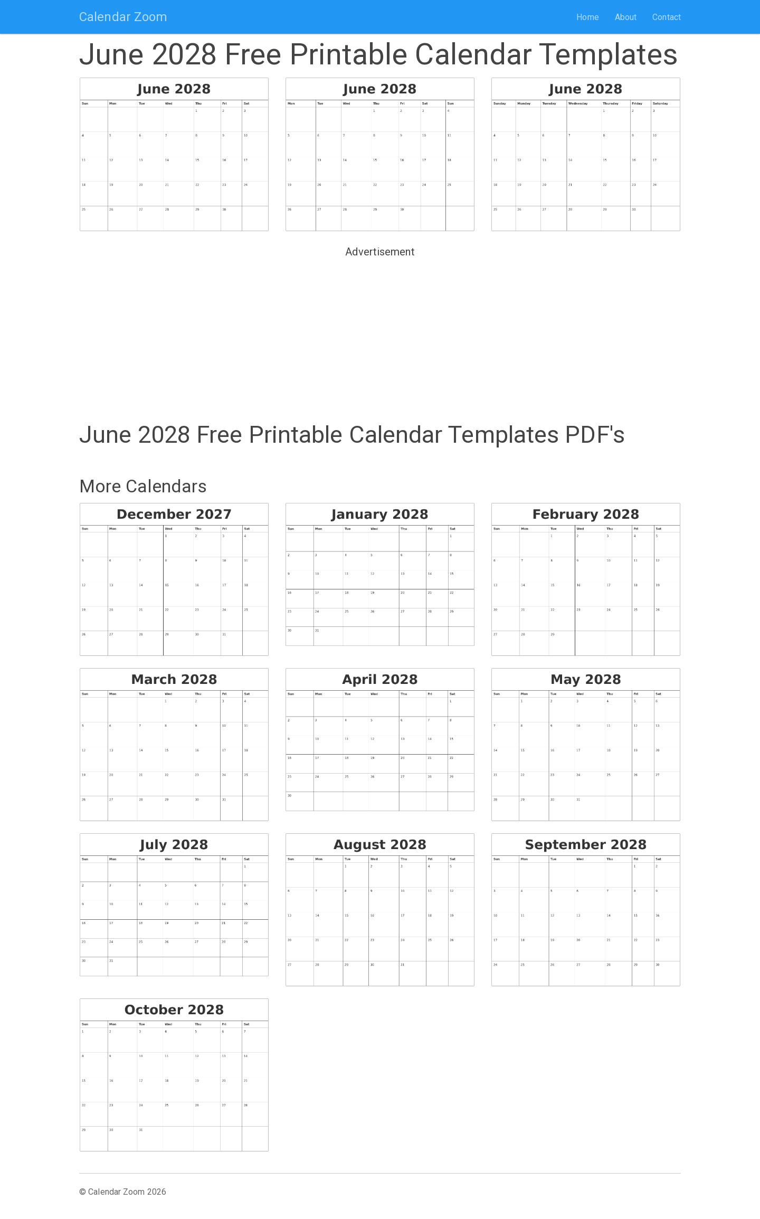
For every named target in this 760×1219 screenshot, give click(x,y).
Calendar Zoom (123, 16)
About (626, 17)
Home (587, 17)
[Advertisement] (380, 335)
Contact (666, 17)
